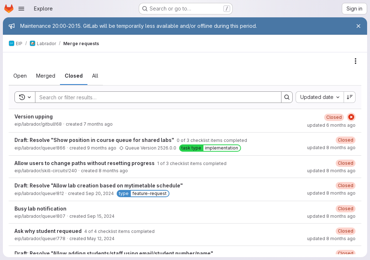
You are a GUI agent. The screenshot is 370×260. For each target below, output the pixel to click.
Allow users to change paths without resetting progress (85, 163)
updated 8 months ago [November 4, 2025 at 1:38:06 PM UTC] (331, 216)
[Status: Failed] (351, 117)
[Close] (358, 26)
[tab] (20, 76)
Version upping (33, 116)
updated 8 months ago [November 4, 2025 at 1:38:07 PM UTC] (331, 193)
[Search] (154, 97)
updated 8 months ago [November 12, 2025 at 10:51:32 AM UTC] (331, 170)
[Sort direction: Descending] (350, 97)
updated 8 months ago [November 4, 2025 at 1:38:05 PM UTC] (331, 238)
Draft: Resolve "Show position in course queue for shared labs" (94, 140)
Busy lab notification (40, 208)
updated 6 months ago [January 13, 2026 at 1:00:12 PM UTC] (331, 125)
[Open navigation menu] (21, 8)
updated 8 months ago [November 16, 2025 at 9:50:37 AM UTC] (331, 147)
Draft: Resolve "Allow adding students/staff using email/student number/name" (113, 253)
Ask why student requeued (48, 231)
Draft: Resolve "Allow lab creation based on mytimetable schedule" (98, 185)
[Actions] (355, 61)
